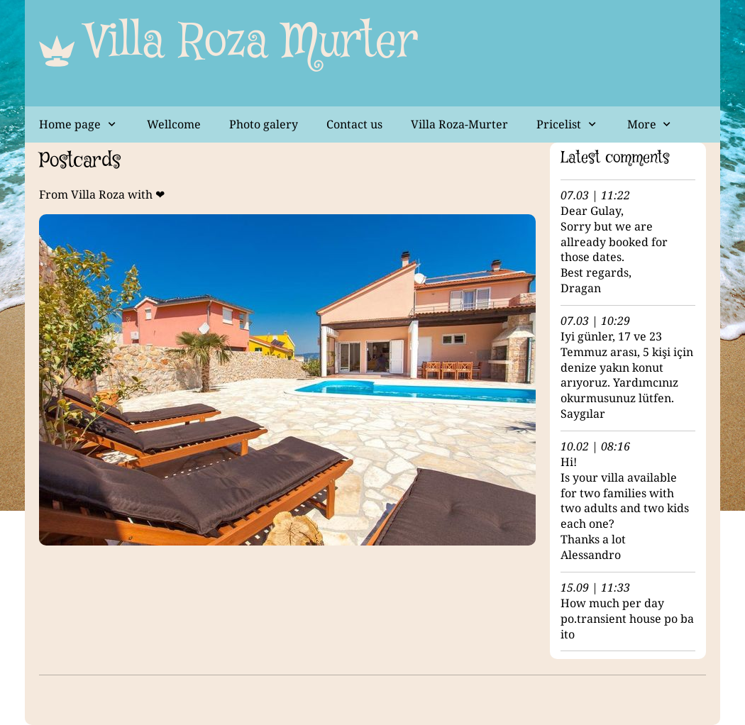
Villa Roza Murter (252, 42)
